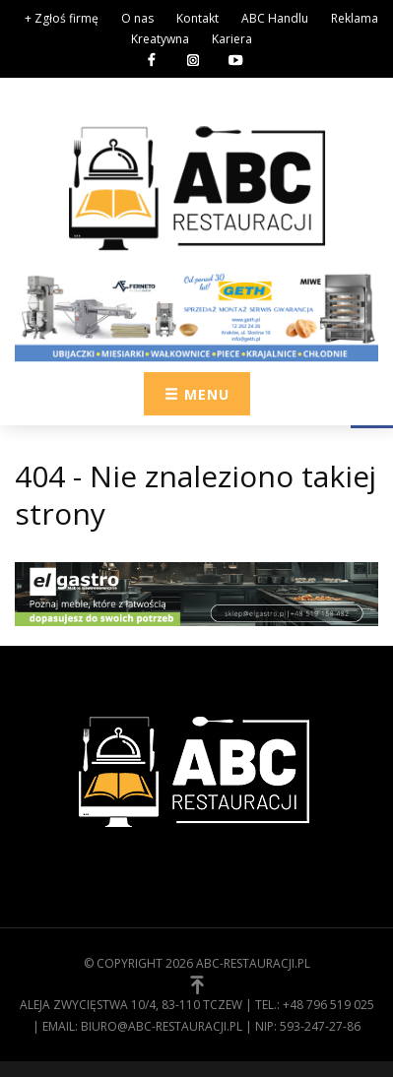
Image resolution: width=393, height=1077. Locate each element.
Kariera (232, 39)
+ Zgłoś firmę (61, 18)
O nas (137, 18)
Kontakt (197, 18)
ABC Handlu (274, 18)
